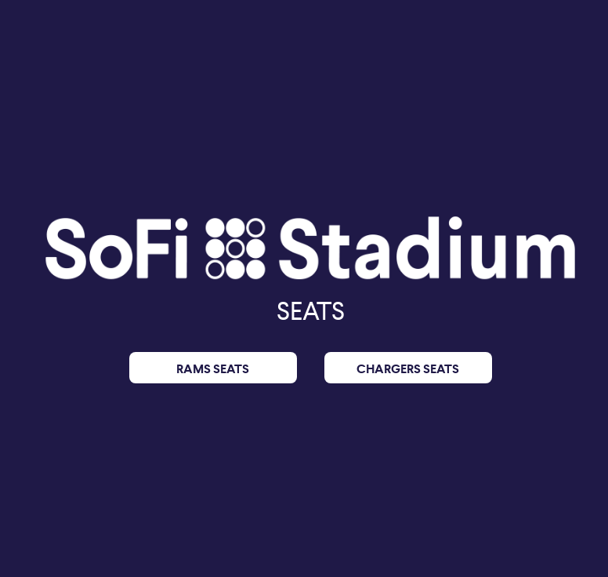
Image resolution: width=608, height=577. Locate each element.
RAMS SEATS (212, 369)
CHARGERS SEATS (407, 369)
